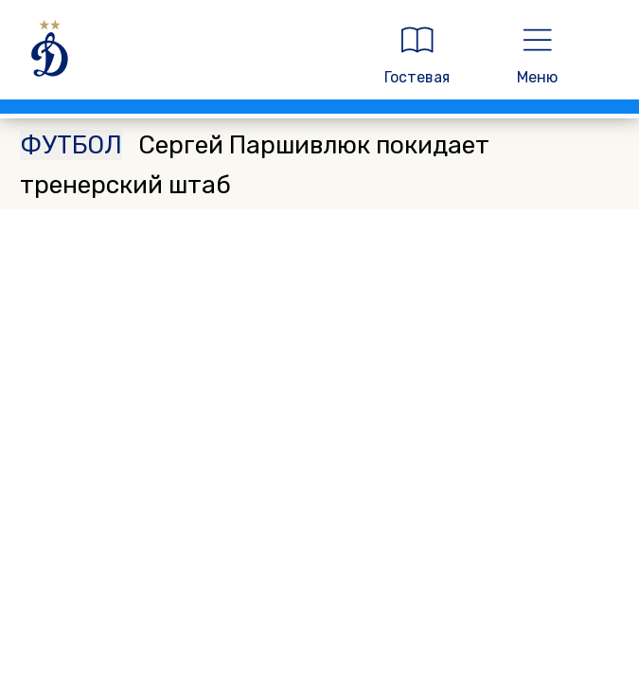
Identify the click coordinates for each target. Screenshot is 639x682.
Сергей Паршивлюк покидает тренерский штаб (254, 165)
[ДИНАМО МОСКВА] (184, 55)
